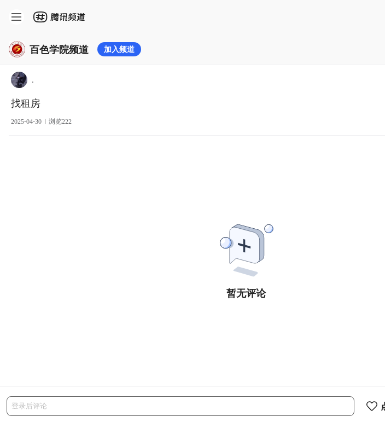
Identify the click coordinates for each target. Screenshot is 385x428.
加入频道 (119, 49)
